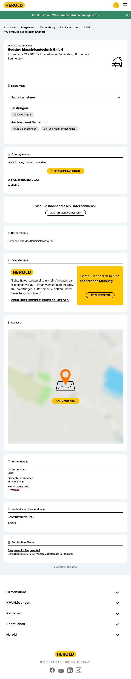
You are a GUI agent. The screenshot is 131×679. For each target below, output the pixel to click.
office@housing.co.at (23, 179)
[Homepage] (14, 5)
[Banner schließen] (127, 15)
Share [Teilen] (12, 522)
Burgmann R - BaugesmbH (24, 550)
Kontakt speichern (21, 517)
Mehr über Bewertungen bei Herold (40, 300)
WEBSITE (13, 184)
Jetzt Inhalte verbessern (65, 212)
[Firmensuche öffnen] (116, 5)
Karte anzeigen (65, 400)
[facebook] (52, 670)
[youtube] (61, 670)
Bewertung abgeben (20, 45)
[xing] (78, 670)
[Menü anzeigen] (125, 5)
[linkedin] (70, 670)
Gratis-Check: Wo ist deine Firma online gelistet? (65, 15)
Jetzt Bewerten (100, 295)
